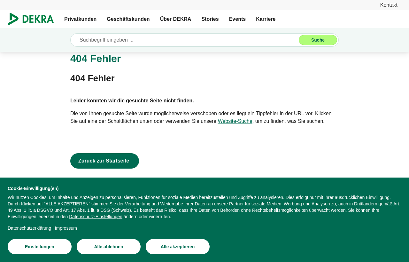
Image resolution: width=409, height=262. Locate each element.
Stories (210, 19)
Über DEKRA (175, 19)
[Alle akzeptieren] (178, 250)
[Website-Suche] (235, 121)
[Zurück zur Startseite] (104, 161)
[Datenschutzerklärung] (29, 232)
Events (237, 19)
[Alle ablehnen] (109, 250)
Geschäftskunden (128, 19)
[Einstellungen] (40, 250)
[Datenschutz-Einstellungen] (95, 220)
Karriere (265, 19)
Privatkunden (80, 19)
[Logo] (33, 19)
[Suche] (318, 40)
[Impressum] (66, 232)
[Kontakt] (388, 5)
